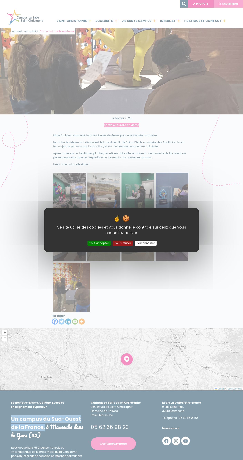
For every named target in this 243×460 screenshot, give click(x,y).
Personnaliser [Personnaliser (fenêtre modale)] (146, 243)
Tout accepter (99, 243)
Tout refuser (122, 243)
